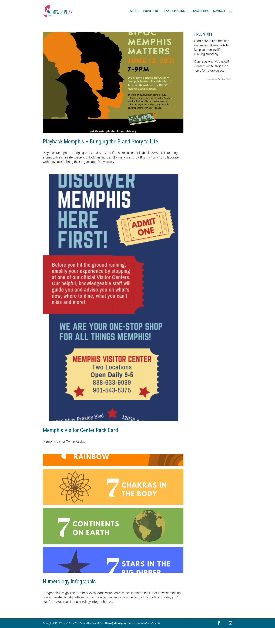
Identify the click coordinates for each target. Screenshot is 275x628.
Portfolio (150, 11)
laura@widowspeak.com (118, 623)
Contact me (202, 66)
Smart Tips (201, 11)
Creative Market (225, 79)
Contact (219, 11)
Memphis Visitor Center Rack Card (80, 430)
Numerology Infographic (69, 581)
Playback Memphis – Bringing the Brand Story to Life (100, 141)
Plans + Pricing (174, 11)
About (134, 11)
